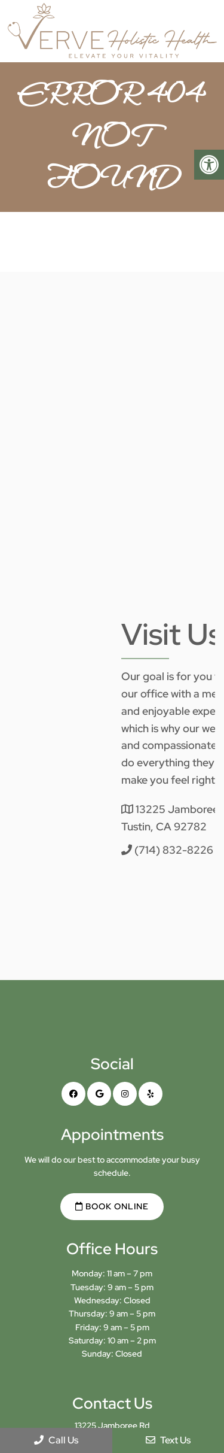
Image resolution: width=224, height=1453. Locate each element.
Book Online (112, 1206)
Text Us (168, 1440)
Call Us (56, 1440)
